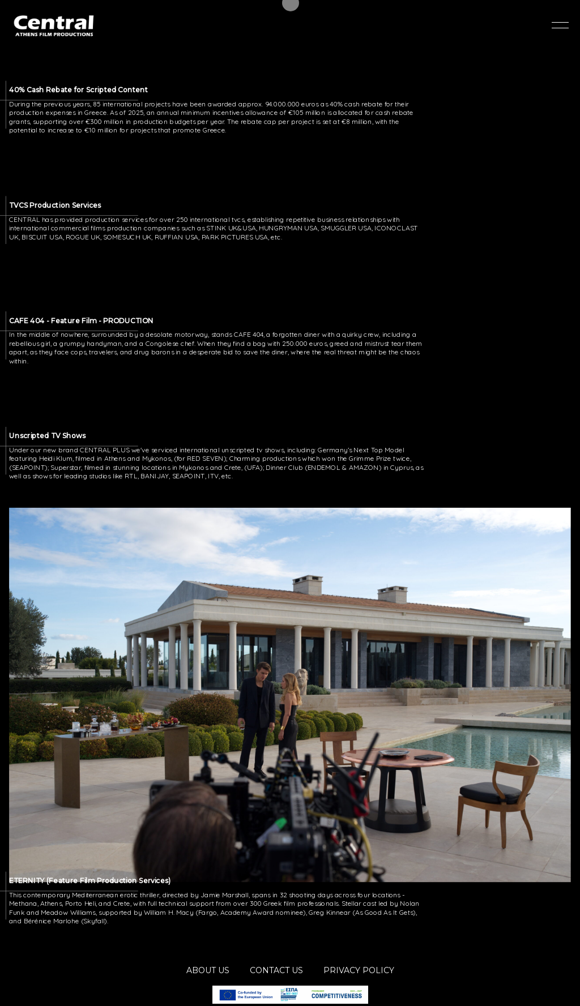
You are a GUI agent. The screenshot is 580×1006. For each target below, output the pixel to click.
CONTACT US (276, 970)
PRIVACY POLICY (358, 970)
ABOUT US (207, 970)
